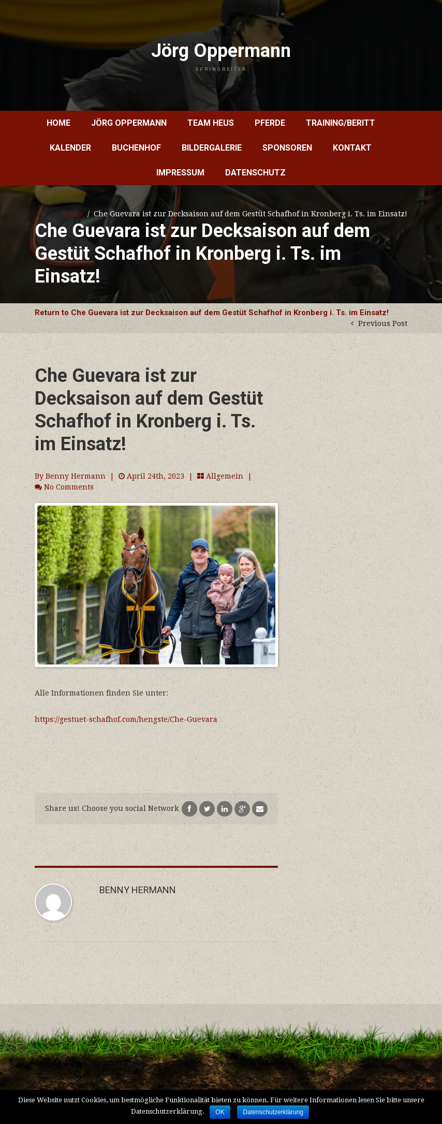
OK (219, 1112)
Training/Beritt (340, 123)
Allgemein (224, 476)
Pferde (270, 123)
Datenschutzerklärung (273, 1112)
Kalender (70, 148)
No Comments (69, 487)
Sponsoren (287, 148)
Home (58, 123)
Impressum (180, 173)
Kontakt (352, 148)
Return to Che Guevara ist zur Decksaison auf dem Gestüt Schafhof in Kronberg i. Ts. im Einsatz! (212, 312)
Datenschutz (255, 173)
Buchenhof (136, 148)
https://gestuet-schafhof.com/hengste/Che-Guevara (126, 719)
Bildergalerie (212, 148)
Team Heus (210, 123)
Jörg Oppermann (221, 56)
